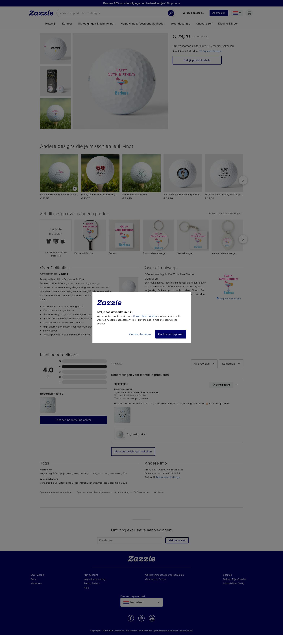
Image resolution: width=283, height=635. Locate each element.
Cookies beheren (140, 334)
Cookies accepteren (170, 334)
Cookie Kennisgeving (145, 316)
